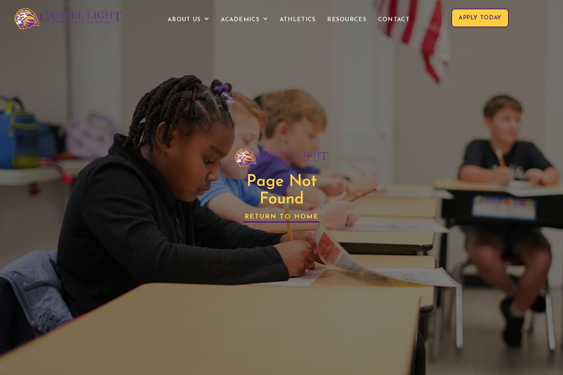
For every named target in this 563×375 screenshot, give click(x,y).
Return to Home (281, 217)
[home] (68, 17)
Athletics (298, 20)
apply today (480, 18)
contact (394, 20)
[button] (188, 19)
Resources (347, 20)
